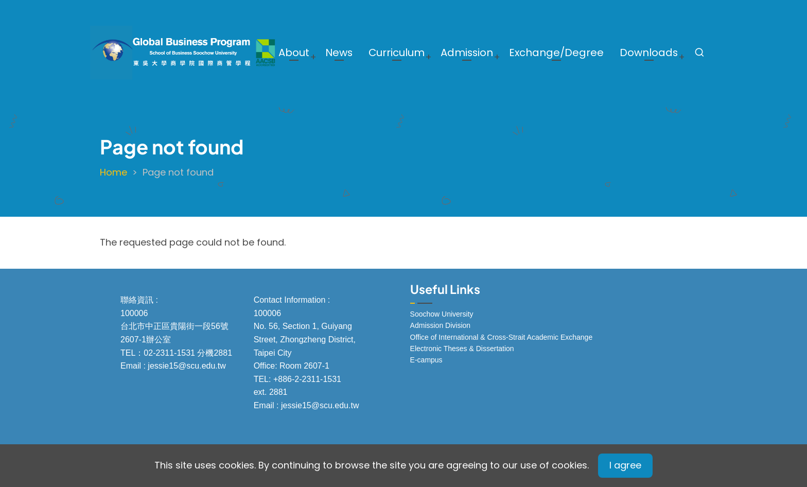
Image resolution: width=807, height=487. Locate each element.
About (293, 52)
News (339, 52)
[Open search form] (699, 52)
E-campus (426, 360)
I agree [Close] (625, 465)
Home (113, 172)
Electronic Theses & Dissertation (462, 348)
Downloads (649, 52)
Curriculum (397, 52)
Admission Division (440, 325)
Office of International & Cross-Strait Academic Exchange (501, 337)
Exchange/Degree (556, 52)
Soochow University (441, 314)
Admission (467, 52)
